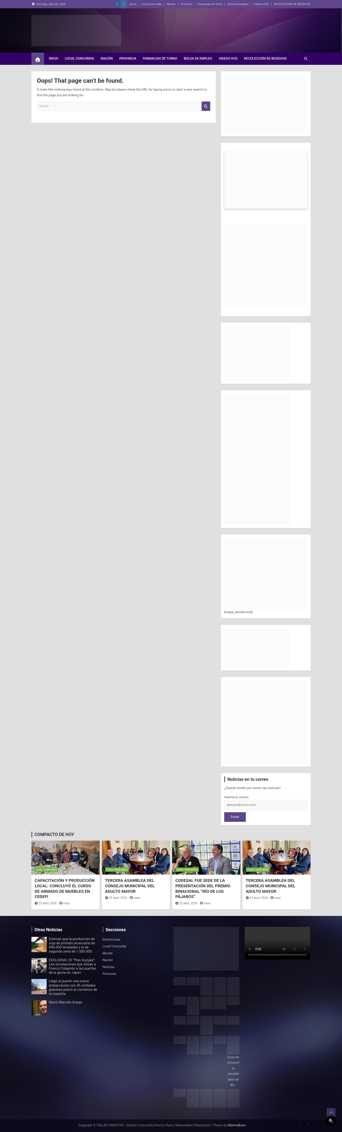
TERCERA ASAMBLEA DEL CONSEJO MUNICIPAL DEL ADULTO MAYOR (130, 886)
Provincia (186, 4)
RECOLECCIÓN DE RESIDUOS (292, 4)
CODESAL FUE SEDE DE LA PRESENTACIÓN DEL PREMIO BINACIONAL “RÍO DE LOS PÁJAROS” (202, 888)
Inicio (132, 4)
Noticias (109, 967)
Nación (171, 4)
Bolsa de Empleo (238, 4)
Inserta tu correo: (236, 797)
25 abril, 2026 (46, 903)
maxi (64, 903)
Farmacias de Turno (210, 4)
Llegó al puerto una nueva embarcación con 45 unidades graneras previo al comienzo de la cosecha (73, 987)
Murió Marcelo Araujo (65, 1002)
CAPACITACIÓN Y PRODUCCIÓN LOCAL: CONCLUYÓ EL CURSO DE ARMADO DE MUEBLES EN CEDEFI (65, 888)
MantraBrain (237, 1125)
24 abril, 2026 (257, 898)
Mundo (108, 953)
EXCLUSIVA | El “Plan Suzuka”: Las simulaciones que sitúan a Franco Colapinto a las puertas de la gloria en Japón (72, 966)
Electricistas (111, 939)
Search (206, 106)
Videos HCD (261, 4)
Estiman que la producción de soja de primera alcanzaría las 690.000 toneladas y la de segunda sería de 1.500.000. (72, 945)
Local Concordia (151, 4)
